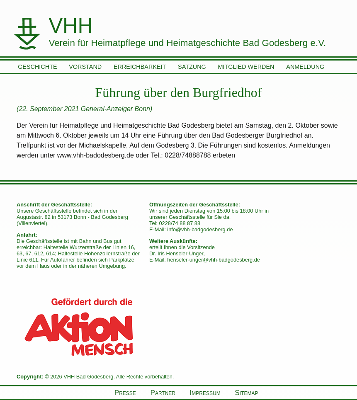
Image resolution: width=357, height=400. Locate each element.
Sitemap (246, 392)
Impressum (205, 392)
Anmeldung (305, 66)
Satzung (192, 66)
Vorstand (85, 66)
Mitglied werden (246, 66)
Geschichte (37, 66)
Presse (125, 392)
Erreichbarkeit (140, 66)
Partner (162, 392)
